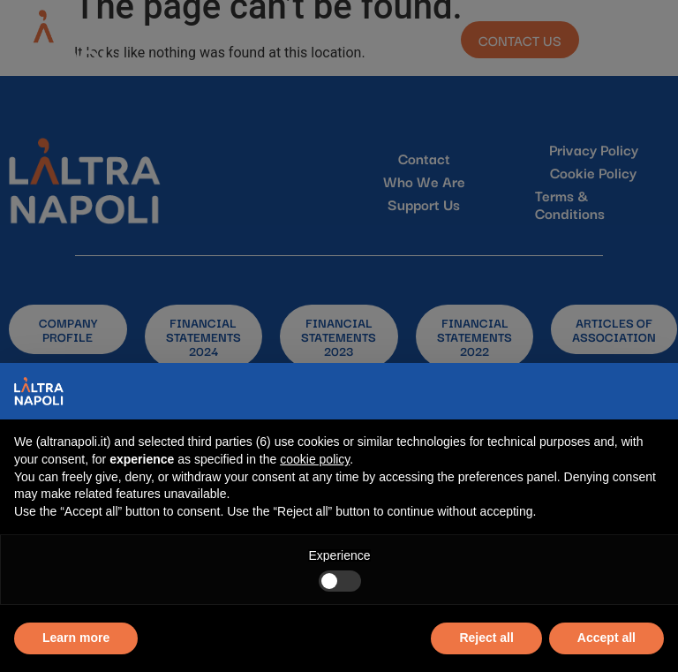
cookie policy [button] (315, 459)
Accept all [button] (606, 637)
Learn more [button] (75, 637)
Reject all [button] (486, 637)
